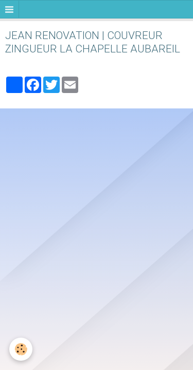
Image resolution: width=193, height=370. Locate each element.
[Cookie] (20, 349)
